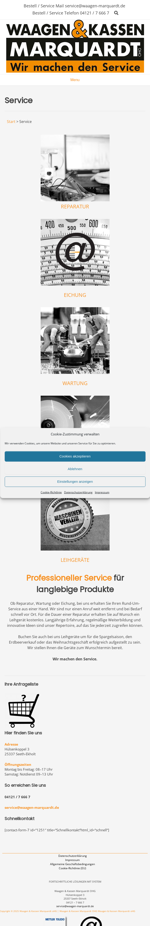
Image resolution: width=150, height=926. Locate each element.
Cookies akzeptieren (75, 456)
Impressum (102, 492)
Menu (74, 80)
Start (11, 121)
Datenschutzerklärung (78, 492)
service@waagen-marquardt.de (32, 807)
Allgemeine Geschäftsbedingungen (72, 864)
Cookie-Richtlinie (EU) (72, 868)
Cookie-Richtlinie (51, 492)
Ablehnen (75, 469)
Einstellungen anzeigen (75, 481)
